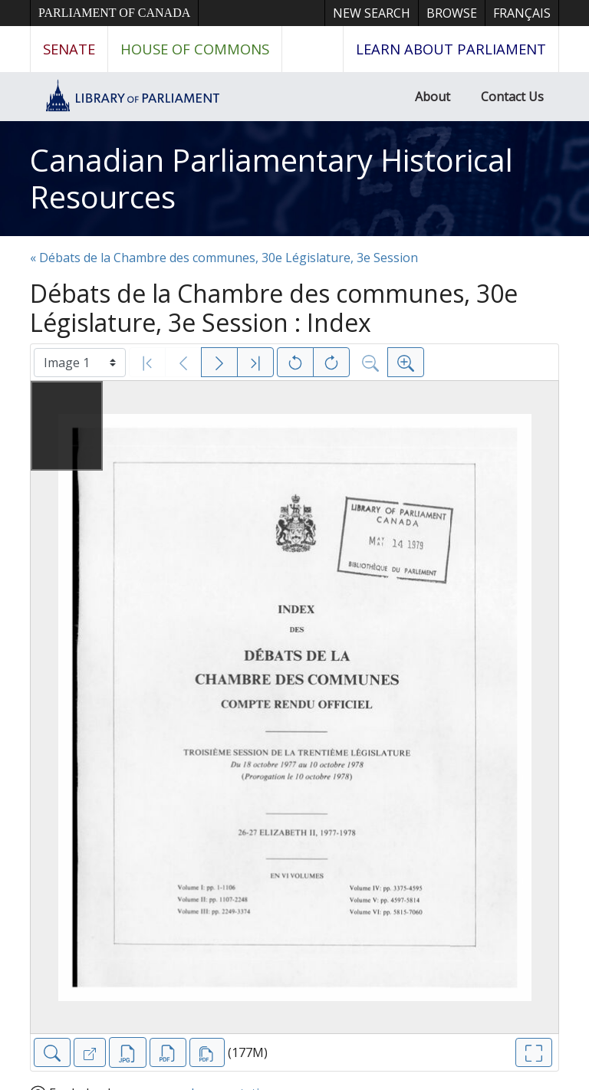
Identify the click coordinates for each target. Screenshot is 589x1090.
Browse (451, 13)
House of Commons (194, 48)
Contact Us (512, 96)
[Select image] (80, 362)
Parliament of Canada (114, 12)
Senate (69, 48)
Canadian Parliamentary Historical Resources (271, 178)
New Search (371, 13)
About (432, 96)
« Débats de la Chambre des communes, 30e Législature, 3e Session (224, 257)
